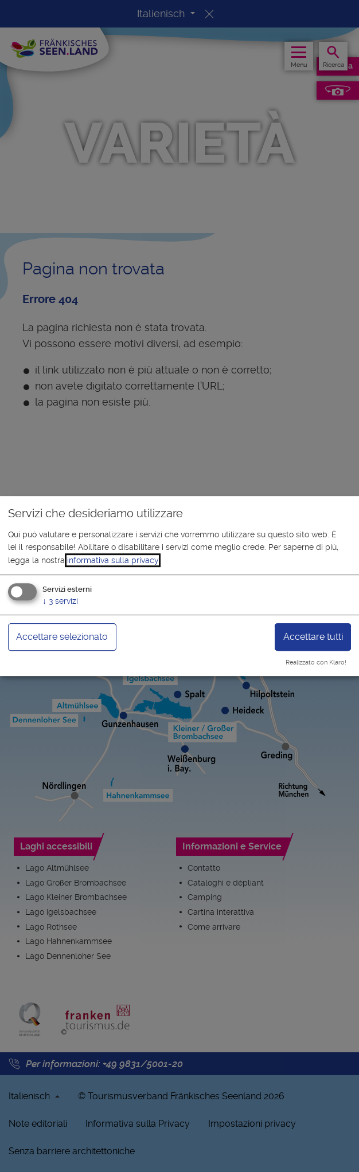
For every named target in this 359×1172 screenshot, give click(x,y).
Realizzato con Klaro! (316, 662)
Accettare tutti (313, 636)
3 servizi (60, 600)
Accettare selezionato (62, 636)
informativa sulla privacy (112, 560)
